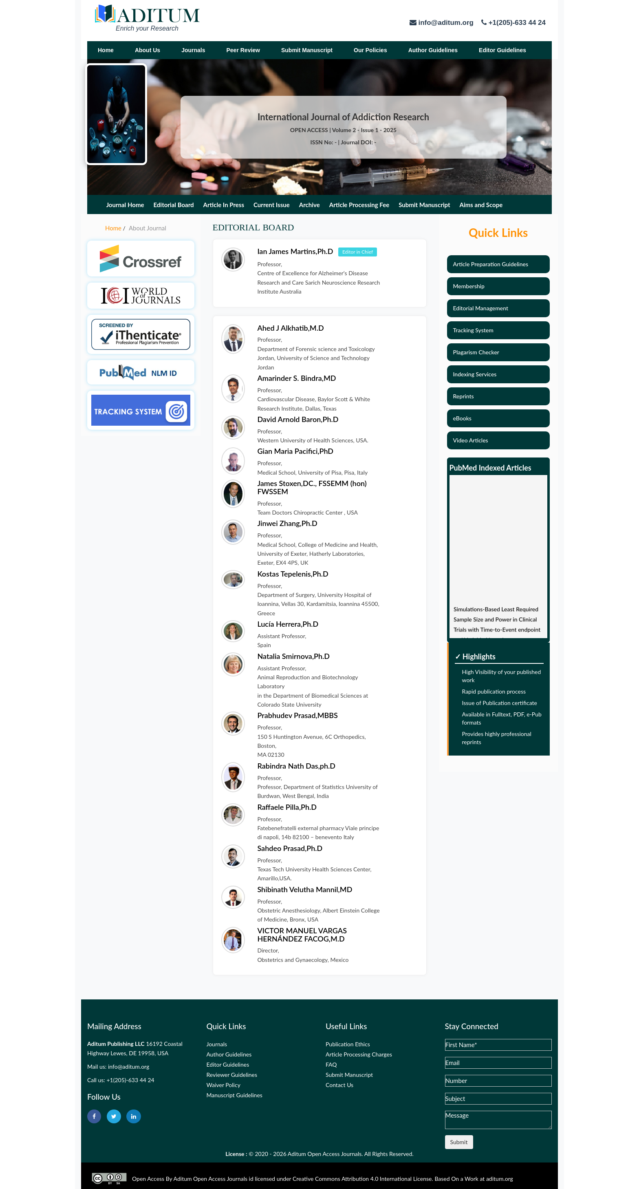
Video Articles (470, 440)
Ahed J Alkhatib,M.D (290, 327)
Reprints (463, 396)
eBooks (462, 418)
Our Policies (370, 50)
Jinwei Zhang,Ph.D (287, 523)
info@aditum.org (128, 1066)
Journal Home (125, 204)
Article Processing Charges (359, 1054)
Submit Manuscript (307, 50)
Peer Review (243, 50)
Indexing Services (475, 374)
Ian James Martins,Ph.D (296, 251)
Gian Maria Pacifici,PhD (295, 450)
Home (106, 50)
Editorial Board (173, 204)
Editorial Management (481, 308)
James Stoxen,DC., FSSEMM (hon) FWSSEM (311, 487)
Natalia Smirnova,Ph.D (293, 656)
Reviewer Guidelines (232, 1074)
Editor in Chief (357, 252)
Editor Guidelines (502, 50)
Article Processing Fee (359, 204)
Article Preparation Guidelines (491, 264)
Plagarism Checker (476, 352)
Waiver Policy (223, 1084)
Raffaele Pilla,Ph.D (287, 806)
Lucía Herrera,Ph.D (287, 623)
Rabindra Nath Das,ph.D (296, 765)
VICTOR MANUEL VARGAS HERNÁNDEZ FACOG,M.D (302, 934)
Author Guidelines (433, 50)
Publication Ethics (348, 1044)
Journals (193, 50)
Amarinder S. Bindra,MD (296, 377)
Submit (459, 1141)
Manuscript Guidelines (234, 1095)
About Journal (147, 228)
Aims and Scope (481, 204)
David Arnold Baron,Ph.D (297, 419)
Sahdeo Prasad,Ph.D (289, 848)
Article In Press (223, 204)
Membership (469, 286)
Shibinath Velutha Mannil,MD (304, 889)
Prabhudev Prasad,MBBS (297, 715)
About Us (147, 50)
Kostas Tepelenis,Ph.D (292, 573)
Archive (309, 204)
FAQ (331, 1064)
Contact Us (339, 1084)
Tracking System (473, 330)
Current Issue (271, 204)
